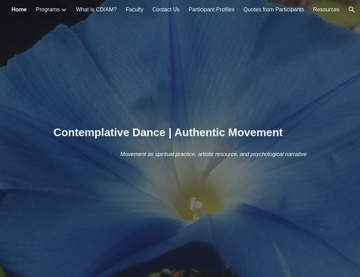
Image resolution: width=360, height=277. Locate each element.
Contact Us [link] (165, 9)
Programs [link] (48, 9)
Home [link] (19, 9)
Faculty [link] (135, 9)
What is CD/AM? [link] (96, 9)
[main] (180, 138)
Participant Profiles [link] (211, 9)
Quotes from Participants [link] (274, 9)
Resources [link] (326, 9)
